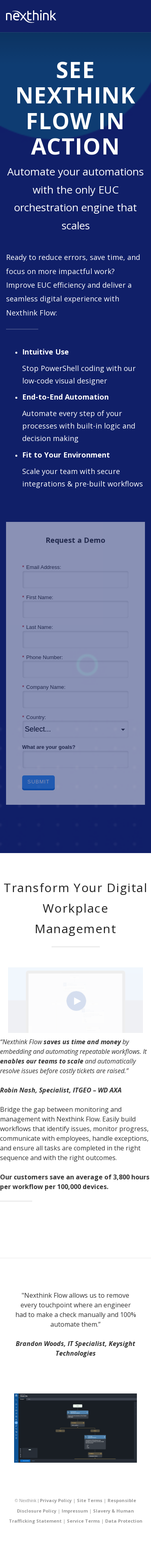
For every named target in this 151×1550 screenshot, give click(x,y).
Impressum (75, 1511)
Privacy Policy (56, 1500)
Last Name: (37, 627)
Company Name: (44, 687)
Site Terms (89, 1500)
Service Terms (83, 1521)
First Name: (37, 597)
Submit (38, 782)
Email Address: (41, 567)
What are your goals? (48, 747)
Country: (34, 717)
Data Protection (124, 1521)
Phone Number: (42, 657)
